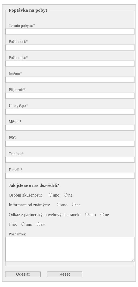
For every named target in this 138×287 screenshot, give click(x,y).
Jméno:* (15, 73)
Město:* (15, 121)
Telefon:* (16, 154)
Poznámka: (17, 234)
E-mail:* (15, 170)
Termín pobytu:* (22, 25)
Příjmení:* (17, 89)
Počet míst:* (18, 57)
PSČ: (13, 137)
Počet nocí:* (18, 41)
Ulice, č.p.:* (18, 105)
